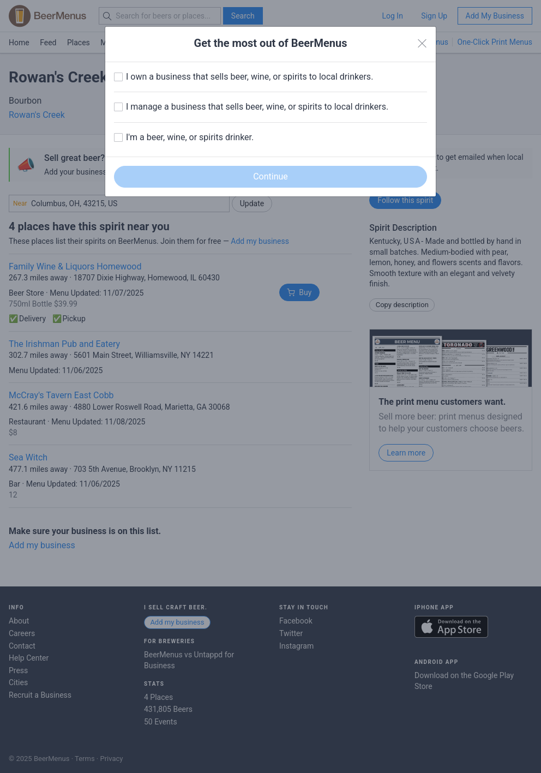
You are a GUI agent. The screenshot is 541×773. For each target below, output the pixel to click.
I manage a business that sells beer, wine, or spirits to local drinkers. (257, 106)
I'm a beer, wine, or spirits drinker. (190, 137)
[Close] (422, 43)
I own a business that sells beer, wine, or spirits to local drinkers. (249, 76)
